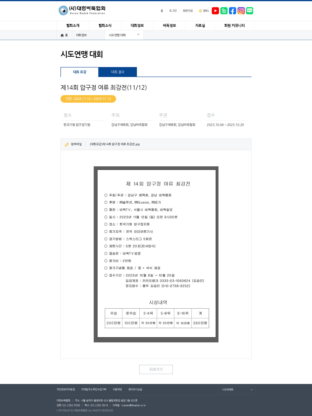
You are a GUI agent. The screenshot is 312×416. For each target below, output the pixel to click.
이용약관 (117, 389)
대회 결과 (117, 72)
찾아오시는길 (135, 389)
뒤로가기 (156, 369)
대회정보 (81, 35)
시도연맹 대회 (117, 35)
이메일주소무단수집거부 (93, 389)
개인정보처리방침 (66, 389)
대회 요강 (79, 72)
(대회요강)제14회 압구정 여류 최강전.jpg (115, 144)
